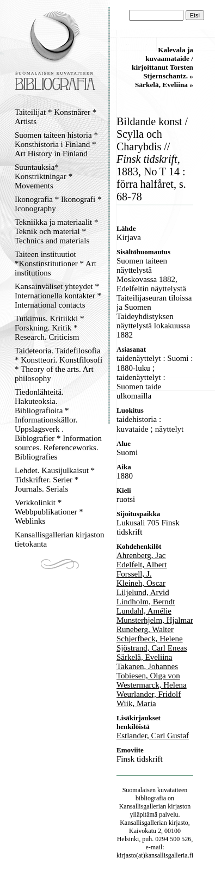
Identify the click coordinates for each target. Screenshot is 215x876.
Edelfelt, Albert (141, 564)
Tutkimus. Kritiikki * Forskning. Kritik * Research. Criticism (49, 327)
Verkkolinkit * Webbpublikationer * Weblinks (49, 511)
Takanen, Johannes (147, 666)
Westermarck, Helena (151, 685)
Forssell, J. (134, 573)
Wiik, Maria (136, 703)
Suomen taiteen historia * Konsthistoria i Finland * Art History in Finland (56, 144)
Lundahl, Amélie (143, 611)
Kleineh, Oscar (140, 583)
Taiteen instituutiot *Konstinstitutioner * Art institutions (55, 263)
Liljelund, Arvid (142, 592)
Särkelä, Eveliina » (164, 85)
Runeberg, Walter (145, 629)
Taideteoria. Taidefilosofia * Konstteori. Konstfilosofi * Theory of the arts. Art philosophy (58, 364)
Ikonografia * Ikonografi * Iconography (58, 204)
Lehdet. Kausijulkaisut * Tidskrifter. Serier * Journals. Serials (55, 479)
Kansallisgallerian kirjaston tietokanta (60, 539)
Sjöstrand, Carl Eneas (151, 648)
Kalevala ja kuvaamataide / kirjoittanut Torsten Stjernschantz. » (162, 63)
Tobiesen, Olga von (148, 675)
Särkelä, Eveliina (144, 657)
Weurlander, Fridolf (148, 694)
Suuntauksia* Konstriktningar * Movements (43, 176)
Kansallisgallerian (143, 806)
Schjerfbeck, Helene (149, 638)
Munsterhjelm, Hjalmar (154, 620)
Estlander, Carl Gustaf (152, 735)
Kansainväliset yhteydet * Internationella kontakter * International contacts (58, 295)
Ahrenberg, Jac (141, 555)
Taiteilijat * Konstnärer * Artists (55, 117)
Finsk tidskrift (139, 759)
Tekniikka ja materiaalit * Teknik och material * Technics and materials (56, 231)
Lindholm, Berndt (145, 601)
